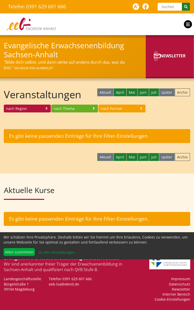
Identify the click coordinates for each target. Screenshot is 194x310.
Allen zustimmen (19, 252)
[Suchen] (170, 7)
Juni (143, 92)
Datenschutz (179, 284)
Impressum (180, 278)
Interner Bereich (176, 294)
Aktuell (105, 92)
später (166, 92)
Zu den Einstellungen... (58, 252)
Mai (132, 92)
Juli (154, 92)
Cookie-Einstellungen (172, 299)
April (120, 92)
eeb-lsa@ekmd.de (64, 284)
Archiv (182, 92)
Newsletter (181, 289)
